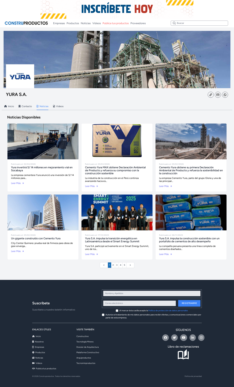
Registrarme (189, 303)
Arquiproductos (83, 358)
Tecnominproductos (85, 363)
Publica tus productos (116, 23)
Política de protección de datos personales (168, 310)
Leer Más (17, 183)
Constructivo (82, 336)
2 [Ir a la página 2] (113, 265)
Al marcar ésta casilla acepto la (153, 310)
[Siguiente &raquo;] (130, 265)
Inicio (36, 336)
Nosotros (38, 341)
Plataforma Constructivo (87, 352)
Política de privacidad (193, 376)
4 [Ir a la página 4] (120, 265)
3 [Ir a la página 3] (116, 265)
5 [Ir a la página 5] (124, 265)
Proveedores (138, 23)
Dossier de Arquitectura (87, 347)
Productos (73, 23)
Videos (96, 23)
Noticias (86, 23)
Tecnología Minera (84, 341)
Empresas (59, 23)
